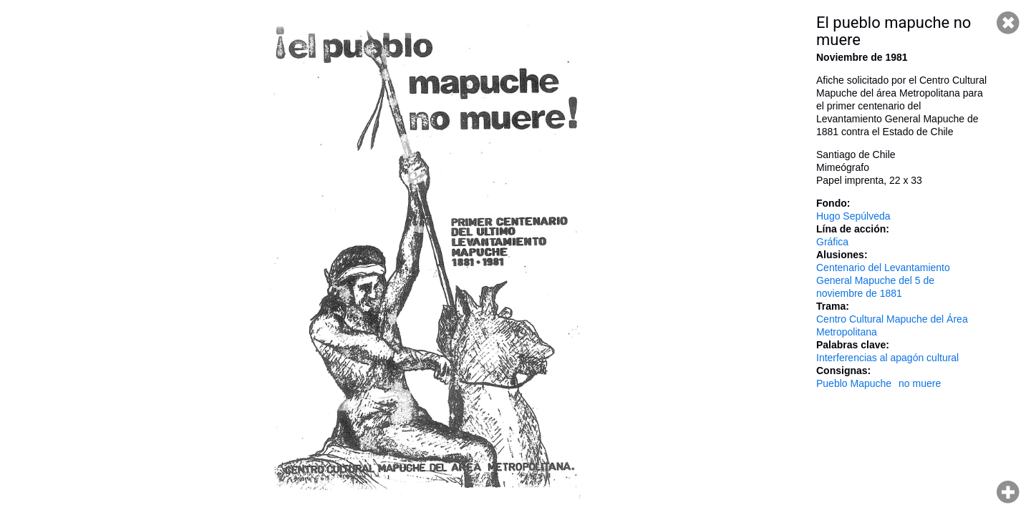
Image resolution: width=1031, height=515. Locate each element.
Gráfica (832, 241)
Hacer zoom (1008, 492)
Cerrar (1008, 23)
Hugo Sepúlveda (853, 216)
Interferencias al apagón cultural (887, 357)
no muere (920, 383)
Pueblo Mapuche (853, 383)
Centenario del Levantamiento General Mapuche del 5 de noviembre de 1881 (883, 280)
